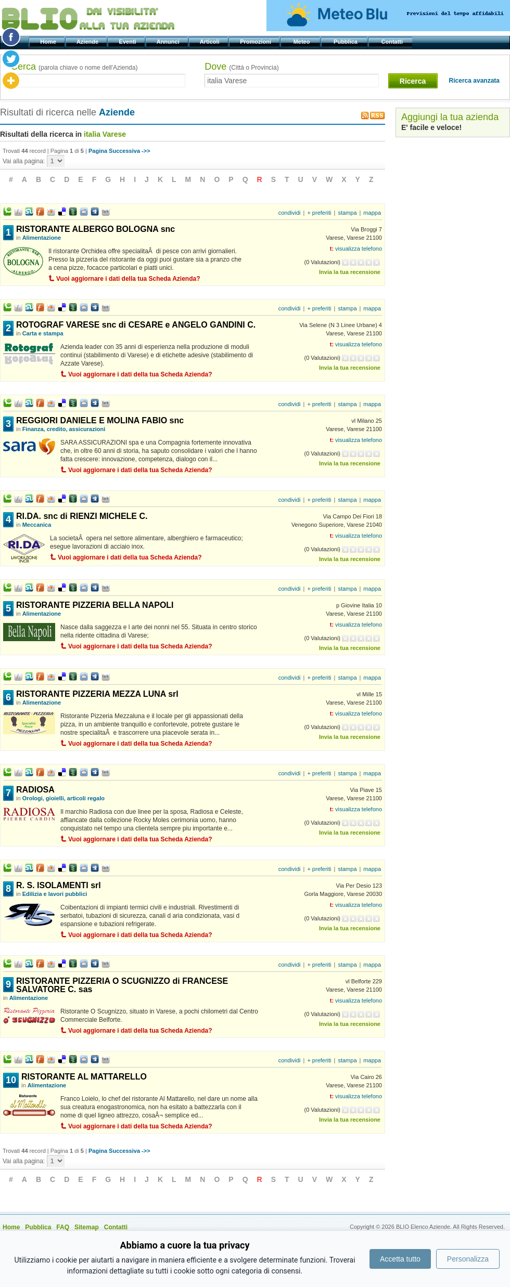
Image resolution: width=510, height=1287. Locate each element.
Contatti (392, 41)
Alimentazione (41, 238)
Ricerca (413, 81)
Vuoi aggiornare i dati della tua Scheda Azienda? (128, 278)
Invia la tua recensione (349, 272)
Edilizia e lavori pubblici (54, 894)
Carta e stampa (42, 333)
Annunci (168, 41)
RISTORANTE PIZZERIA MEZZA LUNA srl (97, 694)
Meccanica (37, 525)
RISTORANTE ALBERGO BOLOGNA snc (95, 229)
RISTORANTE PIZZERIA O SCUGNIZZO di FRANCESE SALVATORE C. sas (122, 985)
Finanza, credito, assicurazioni (64, 429)
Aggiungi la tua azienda (450, 117)
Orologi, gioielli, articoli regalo (63, 798)
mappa (372, 213)
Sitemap (86, 1227)
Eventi (128, 41)
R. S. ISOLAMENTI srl (58, 885)
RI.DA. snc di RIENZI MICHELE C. (81, 516)
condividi (289, 213)
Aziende (88, 41)
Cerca (74, 66)
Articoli (210, 41)
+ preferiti (319, 213)
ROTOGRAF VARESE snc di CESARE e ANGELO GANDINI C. (136, 324)
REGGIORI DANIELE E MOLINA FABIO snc (100, 420)
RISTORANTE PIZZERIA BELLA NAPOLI (95, 605)
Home (49, 41)
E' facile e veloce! (431, 127)
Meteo (302, 41)
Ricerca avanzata (474, 80)
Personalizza (468, 1259)
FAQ (62, 1227)
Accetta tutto (400, 1259)
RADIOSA (35, 789)
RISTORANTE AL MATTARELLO (84, 1076)
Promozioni (256, 41)
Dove (241, 66)
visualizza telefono (358, 248)
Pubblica (346, 41)
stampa (347, 213)
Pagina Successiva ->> (119, 151)
